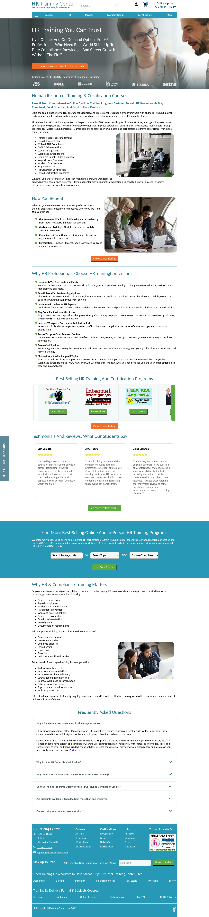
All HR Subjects (168, 897)
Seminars (38, 897)
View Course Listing (104, 258)
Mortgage (153, 880)
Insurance (80, 880)
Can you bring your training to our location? (104, 811)
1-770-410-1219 (44, 847)
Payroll (89, 15)
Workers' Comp (115, 15)
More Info (77, 750)
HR (69, 15)
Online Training (88, 897)
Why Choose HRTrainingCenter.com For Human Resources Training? (104, 774)
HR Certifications (83, 846)
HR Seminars (81, 838)
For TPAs (141, 897)
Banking (60, 880)
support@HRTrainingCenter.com (52, 852)
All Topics (79, 833)
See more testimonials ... (104, 508)
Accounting (39, 880)
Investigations (106, 846)
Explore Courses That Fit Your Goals (60, 66)
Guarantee (130, 838)
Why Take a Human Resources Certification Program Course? (104, 723)
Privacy (128, 842)
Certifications (145, 15)
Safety (172, 880)
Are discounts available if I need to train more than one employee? (104, 799)
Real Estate (131, 880)
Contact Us (130, 846)
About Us (129, 833)
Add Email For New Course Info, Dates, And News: (90, 863)
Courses (49, 15)
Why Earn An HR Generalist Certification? (104, 762)
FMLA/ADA (105, 842)
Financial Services (105, 880)
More (170, 15)
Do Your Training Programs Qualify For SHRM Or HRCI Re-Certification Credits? (104, 786)
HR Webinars (81, 842)
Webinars (62, 897)
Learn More (57, 411)
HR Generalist (106, 833)
